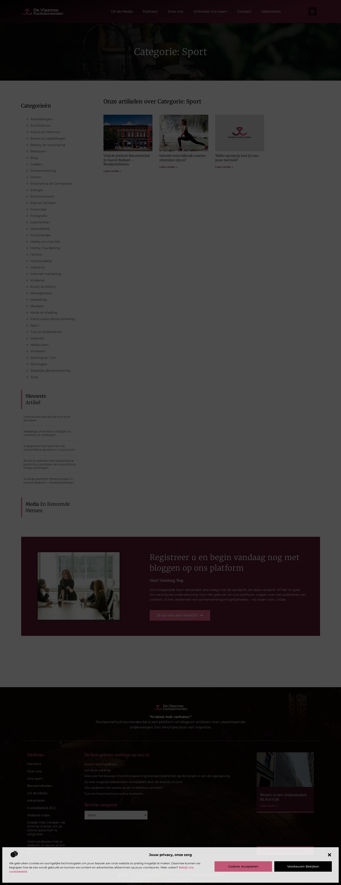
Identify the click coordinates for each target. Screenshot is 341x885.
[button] (329, 855)
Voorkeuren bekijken (303, 866)
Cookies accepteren (243, 866)
